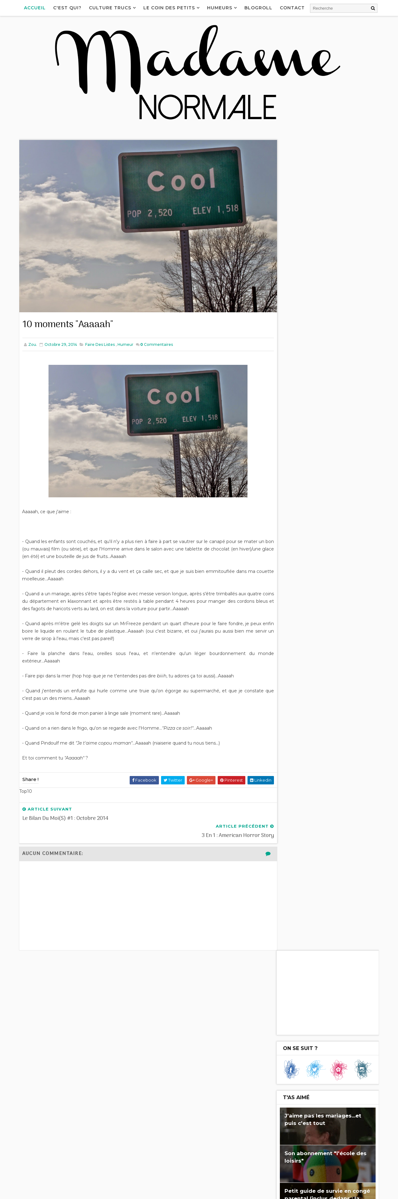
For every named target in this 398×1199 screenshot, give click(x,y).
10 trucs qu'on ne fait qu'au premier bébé (327, 636)
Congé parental (299, 765)
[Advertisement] (326, 182)
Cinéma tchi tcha (339, 742)
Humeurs (221, 8)
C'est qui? (69, 8)
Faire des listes (101, 335)
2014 (291, 544)
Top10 (337, 754)
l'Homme (327, 719)
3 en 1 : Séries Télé (308, 615)
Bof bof (314, 754)
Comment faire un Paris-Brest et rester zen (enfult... (325, 661)
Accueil (36, 8)
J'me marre (345, 708)
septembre (303, 671)
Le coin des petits (171, 8)
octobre (300, 565)
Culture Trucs (111, 8)
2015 (291, 536)
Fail (286, 742)
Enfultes (292, 708)
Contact (293, 8)
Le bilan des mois (282, 1120)
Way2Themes (80, 1191)
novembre (302, 557)
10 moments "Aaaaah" (313, 571)
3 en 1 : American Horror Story (321, 581)
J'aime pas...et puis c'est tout (313, 731)
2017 (291, 522)
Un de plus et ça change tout (321, 624)
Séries (305, 742)
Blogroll (260, 8)
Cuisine (290, 754)
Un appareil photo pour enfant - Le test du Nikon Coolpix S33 (209, 1107)
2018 (291, 514)
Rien (286, 719)
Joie (358, 731)
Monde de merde (343, 765)
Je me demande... (307, 455)
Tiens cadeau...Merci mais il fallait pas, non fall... (329, 602)
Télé (304, 719)
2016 (291, 529)
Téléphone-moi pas (284, 1081)
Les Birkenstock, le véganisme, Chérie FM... (310, 1043)
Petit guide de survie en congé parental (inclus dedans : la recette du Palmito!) (326, 387)
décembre (302, 550)
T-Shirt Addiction (307, 590)
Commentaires (157, 335)
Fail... (294, 649)
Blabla (317, 708)
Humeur (127, 335)
